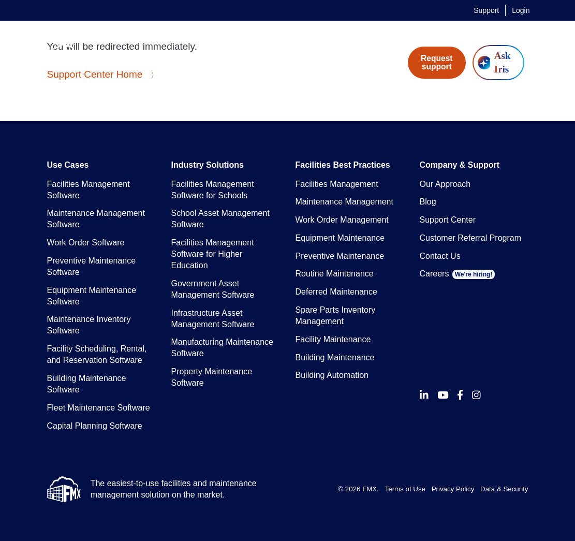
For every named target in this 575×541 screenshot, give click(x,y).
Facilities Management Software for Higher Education (212, 254)
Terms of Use (405, 489)
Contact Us (440, 256)
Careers (457, 273)
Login (520, 10)
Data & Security (504, 489)
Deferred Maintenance (336, 291)
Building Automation (332, 375)
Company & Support (460, 164)
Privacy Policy (453, 489)
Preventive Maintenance (340, 256)
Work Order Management (342, 219)
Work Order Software (86, 242)
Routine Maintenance (335, 273)
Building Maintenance (335, 357)
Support (486, 10)
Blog (428, 201)
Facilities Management (337, 184)
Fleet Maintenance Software (98, 407)
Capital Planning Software (94, 425)
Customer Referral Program (471, 237)
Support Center (448, 219)
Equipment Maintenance (340, 237)
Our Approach (445, 184)
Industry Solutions (207, 164)
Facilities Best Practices (343, 164)
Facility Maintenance (333, 339)
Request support (437, 62)
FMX (369, 489)
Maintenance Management (344, 201)
